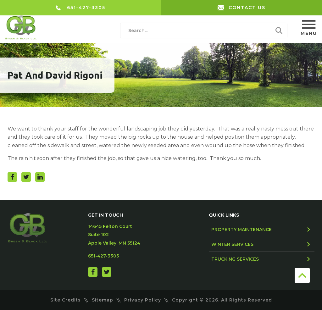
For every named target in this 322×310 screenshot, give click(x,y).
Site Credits (65, 300)
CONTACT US (241, 7)
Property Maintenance (241, 229)
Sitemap (102, 300)
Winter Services (232, 244)
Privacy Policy (142, 300)
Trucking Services (235, 259)
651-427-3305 (80, 7)
